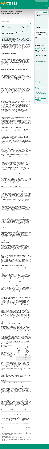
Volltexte (17, 7)
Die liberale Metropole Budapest (40, 93)
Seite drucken (39, 0)
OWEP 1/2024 (39, 100)
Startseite (4, 7)
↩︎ (29, 437)
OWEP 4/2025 (39, 55)
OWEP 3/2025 (39, 61)
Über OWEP (11, 7)
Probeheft (24, 7)
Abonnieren (38, 7)
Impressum (44, 0)
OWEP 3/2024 (39, 89)
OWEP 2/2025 (39, 67)
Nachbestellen (31, 7)
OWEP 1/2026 (39, 50)
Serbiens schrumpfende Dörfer (40, 54)
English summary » (28, 23)
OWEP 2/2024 (39, 94)
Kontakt (44, 7)
